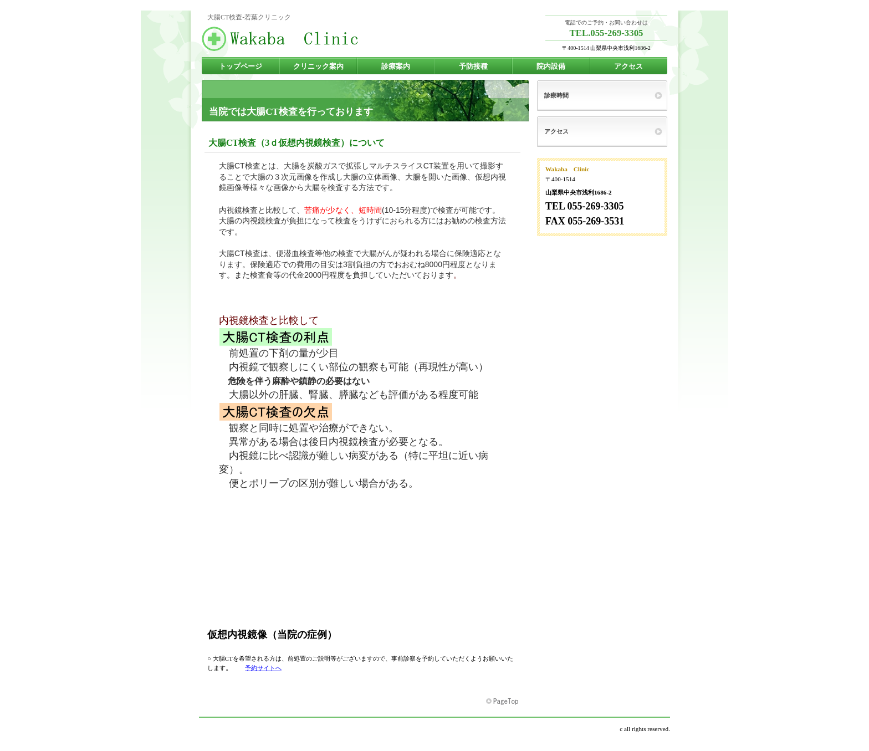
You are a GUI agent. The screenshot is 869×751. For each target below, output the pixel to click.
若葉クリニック (312, 39)
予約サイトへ (263, 668)
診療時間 (556, 95)
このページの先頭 (503, 702)
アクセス (556, 131)
